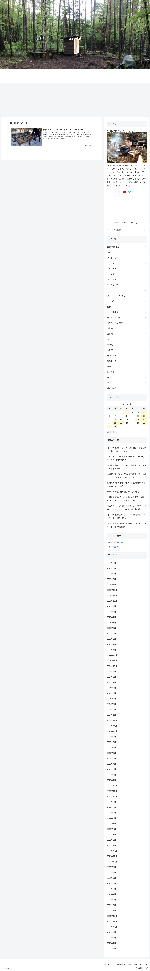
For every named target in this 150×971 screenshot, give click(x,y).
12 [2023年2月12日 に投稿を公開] (144, 416)
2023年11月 (112, 726)
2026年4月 (111, 568)
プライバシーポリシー (140, 964)
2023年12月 (112, 720)
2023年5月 (111, 758)
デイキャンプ (126, 285)
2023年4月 (111, 764)
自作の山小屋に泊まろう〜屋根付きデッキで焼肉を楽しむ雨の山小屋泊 (126, 449)
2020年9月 (111, 932)
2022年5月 (111, 824)
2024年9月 (111, 671)
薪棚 (126, 366)
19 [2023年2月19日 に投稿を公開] (144, 420)
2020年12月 (112, 916)
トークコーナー (126, 290)
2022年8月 (111, 807)
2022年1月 (111, 845)
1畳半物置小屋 (126, 247)
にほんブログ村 (113, 547)
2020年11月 (112, 921)
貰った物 (126, 372)
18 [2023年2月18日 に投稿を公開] (138, 420)
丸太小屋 (126, 301)
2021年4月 (111, 894)
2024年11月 (112, 661)
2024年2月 (111, 710)
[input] (127, 230)
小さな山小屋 (126, 312)
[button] (145, 230)
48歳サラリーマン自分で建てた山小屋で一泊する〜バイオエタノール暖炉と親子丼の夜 (126, 507)
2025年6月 (111, 623)
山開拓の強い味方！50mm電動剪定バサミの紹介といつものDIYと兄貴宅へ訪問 (126, 476)
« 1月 (109, 432)
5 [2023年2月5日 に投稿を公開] (144, 413)
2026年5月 (111, 563)
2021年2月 (111, 905)
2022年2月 (111, 840)
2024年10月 (112, 666)
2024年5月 (111, 693)
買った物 (126, 377)
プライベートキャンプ (126, 296)
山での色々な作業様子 (126, 323)
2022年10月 (112, 796)
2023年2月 (111, 775)
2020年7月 (111, 943)
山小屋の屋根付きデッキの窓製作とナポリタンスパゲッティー (126, 467)
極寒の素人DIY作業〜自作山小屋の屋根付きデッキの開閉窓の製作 (126, 484)
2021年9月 (111, 867)
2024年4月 (111, 699)
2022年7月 (111, 813)
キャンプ (126, 274)
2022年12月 (112, 786)
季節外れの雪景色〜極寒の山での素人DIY (124, 492)
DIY (126, 252)
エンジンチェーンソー (126, 263)
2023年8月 (111, 742)
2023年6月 (111, 753)
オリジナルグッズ (126, 268)
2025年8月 (111, 612)
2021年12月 (112, 851)
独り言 (126, 350)
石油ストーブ (126, 355)
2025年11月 (112, 595)
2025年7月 (111, 617)
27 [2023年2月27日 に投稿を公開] (109, 426)
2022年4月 (111, 829)
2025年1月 (111, 650)
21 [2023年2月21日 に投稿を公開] (115, 423)
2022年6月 (111, 818)
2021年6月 (111, 883)
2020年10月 (112, 927)
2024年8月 (111, 677)
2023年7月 (111, 748)
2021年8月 (111, 873)
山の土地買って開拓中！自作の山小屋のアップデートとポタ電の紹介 (126, 525)
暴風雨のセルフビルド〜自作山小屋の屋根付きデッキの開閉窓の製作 (126, 458)
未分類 (126, 344)
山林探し (126, 328)
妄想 (126, 306)
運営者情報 (127, 964)
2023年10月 (112, 731)
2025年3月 (111, 639)
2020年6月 (111, 949)
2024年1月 (111, 715)
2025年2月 (111, 644)
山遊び (126, 339)
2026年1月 (111, 585)
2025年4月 (111, 633)
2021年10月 (112, 862)
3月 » (115, 432)
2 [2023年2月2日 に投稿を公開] (126, 413)
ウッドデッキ (126, 257)
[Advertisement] (75, 99)
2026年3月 (111, 574)
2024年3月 (111, 704)
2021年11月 (112, 856)
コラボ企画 (126, 279)
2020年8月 (111, 938)
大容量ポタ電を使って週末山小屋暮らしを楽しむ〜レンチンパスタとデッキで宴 (126, 499)
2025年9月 (111, 606)
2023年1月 (111, 780)
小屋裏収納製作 (126, 317)
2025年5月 (111, 628)
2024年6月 (111, 688)
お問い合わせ (117, 964)
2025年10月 (112, 601)
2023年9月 (111, 737)
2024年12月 (112, 655)
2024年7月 (111, 682)
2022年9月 (111, 802)
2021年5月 (111, 889)
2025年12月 (112, 590)
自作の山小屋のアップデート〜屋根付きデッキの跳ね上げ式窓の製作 (126, 516)
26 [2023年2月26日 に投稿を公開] (144, 423)
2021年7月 (111, 878)
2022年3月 (111, 835)
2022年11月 (112, 791)
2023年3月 (111, 769)
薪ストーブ (126, 361)
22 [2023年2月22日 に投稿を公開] (121, 423)
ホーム (108, 964)
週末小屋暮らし (126, 388)
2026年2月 (111, 579)
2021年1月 (111, 911)
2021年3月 (111, 900)
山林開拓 (126, 333)
